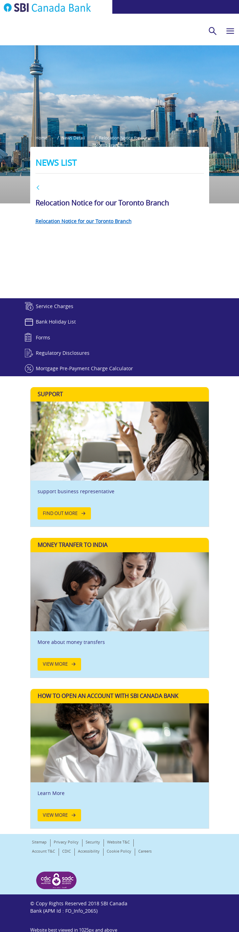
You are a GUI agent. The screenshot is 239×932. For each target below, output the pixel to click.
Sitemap (39, 859)
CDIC (66, 869)
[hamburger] (230, 31)
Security (93, 859)
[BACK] (37, 206)
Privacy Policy (66, 859)
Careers (38, 878)
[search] (212, 31)
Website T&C (118, 859)
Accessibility (89, 869)
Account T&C (43, 869)
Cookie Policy (119, 869)
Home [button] (41, 155)
